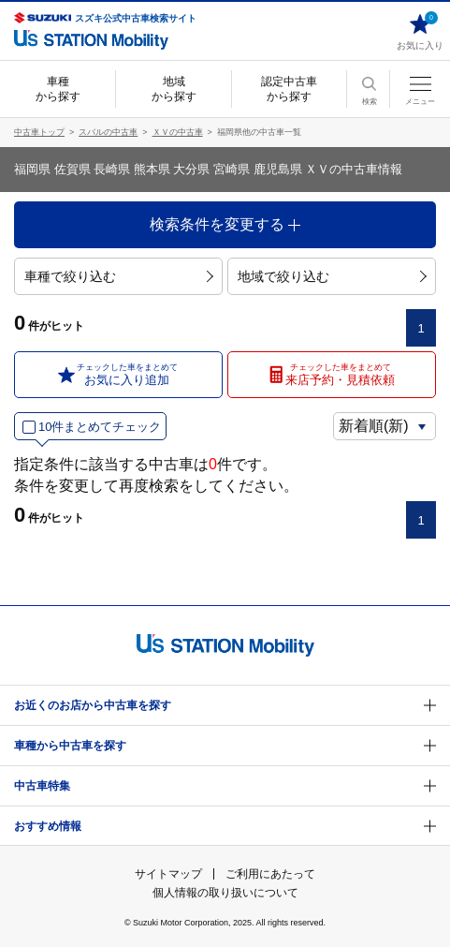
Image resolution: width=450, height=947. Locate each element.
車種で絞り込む (118, 276)
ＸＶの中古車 (177, 132)
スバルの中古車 (108, 132)
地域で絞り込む (332, 276)
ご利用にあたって (270, 873)
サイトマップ (168, 873)
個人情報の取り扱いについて (225, 892)
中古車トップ (39, 132)
